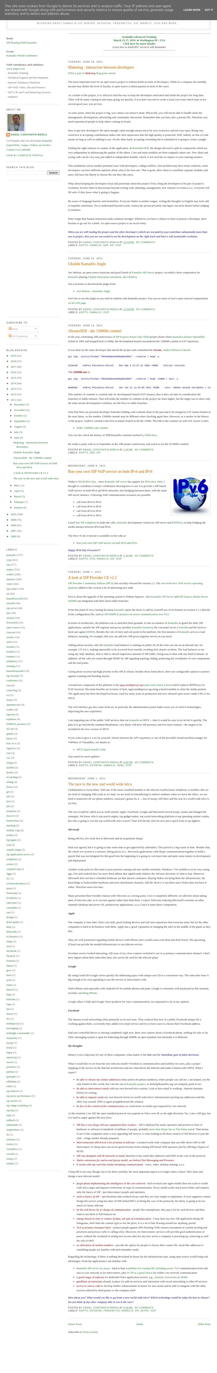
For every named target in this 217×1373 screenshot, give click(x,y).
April (17, 490)
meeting (10, 825)
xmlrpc (10, 1163)
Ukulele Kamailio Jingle (87, 264)
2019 (14, 355)
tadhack (10, 1120)
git (7, 791)
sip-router (11, 588)
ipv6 (92, 559)
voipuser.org (13, 869)
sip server (11, 608)
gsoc (8, 970)
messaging (12, 1028)
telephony (11, 661)
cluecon (10, 632)
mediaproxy (12, 1023)
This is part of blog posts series (91, 73)
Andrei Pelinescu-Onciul (176, 350)
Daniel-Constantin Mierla (29, 135)
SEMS (90, 631)
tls (7, 1134)
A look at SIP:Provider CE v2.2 (92, 577)
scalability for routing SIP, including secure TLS (152, 1268)
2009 (14, 519)
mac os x (11, 743)
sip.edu (10, 1110)
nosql (9, 1047)
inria (8, 975)
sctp (8, 844)
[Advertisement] (23, 248)
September (20, 421)
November (20, 410)
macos (9, 1013)
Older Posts (204, 1324)
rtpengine (11, 839)
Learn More (192, 9)
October (19, 415)
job (8, 806)
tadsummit (12, 1124)
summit (10, 656)
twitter (10, 1144)
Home (139, 1324)
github (9, 733)
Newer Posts (75, 1324)
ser (105, 245)
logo (8, 1004)
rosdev (10, 709)
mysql (9, 1042)
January (18, 507)
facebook (11, 950)
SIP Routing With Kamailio (21, 42)
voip (118, 245)
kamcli (10, 989)
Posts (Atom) (90, 1332)
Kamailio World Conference (22, 55)
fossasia (10, 960)
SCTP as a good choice (139, 1272)
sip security (12, 675)
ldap (8, 994)
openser (10, 579)
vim (8, 753)
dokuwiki (11, 931)
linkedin (10, 999)
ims (8, 613)
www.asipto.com (15, 68)
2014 (14, 383)
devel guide (12, 922)
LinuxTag (11, 690)
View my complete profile (24, 155)
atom (9, 888)
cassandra (11, 907)
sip (112, 245)
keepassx (11, 811)
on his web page (77, 302)
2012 (14, 394)
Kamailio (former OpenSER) (188, 336)
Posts (13, 329)
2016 (14, 372)
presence (11, 1066)
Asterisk (182, 627)
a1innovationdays (16, 883)
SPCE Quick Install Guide (91, 749)
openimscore (13, 704)
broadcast (11, 897)
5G (8, 878)
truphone (11, 719)
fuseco (10, 786)
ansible (10, 767)
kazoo (9, 738)
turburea (10, 1139)
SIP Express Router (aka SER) (132, 336)
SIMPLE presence (16, 724)
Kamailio (138, 148)
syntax (10, 864)
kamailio (96, 245)
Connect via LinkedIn (18, 149)
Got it (209, 9)
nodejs (10, 835)
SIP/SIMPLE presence (116, 614)
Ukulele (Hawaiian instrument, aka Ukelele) (112, 277)
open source (12, 627)
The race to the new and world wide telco (100, 784)
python (10, 1071)
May (17, 485)
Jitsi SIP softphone (85, 522)
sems (120, 765)
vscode (10, 1153)
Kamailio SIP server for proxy (93, 1268)
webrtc (10, 574)
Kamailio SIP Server (143, 272)
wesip (9, 1158)
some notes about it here (157, 684)
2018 (14, 361)
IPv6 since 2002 (154, 481)
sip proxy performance (18, 1095)
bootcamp (11, 893)
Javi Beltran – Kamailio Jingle (93, 291)
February (19, 502)
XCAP (10, 728)
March (18, 496)
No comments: (146, 242)
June (17, 437)
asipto (83, 245)
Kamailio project (136, 1084)
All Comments (18, 336)
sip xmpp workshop (17, 1105)
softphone (11, 859)
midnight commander (18, 1033)
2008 (14, 525)
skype (144, 1311)
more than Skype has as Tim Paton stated (171, 1129)
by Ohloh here (149, 435)
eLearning (12, 777)
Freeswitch (171, 1277)
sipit (8, 1115)
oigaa (9, 1052)
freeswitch (112, 1311)
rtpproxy (11, 748)
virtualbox (12, 1149)
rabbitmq (11, 1081)
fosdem (10, 651)
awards (10, 646)
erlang (9, 782)
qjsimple (11, 1076)
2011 (14, 399)
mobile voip (12, 830)
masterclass (12, 820)
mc (8, 1018)
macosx (10, 815)
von (8, 685)
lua (8, 1008)
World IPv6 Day (87, 481)
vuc (8, 757)
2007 (14, 530)
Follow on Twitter (40, 145)
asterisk (96, 765)
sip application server (18, 854)
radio (9, 1086)
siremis (10, 617)
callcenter (11, 902)
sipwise (10, 714)
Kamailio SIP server (116, 481)
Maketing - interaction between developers (101, 67)
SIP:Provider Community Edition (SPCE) (91, 583)
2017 (14, 366)
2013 (14, 388)
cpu (8, 912)
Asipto (24, 145)
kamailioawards (15, 670)
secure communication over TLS (151, 614)
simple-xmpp (13, 849)
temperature (12, 1129)
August (18, 426)
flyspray (10, 955)
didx (8, 926)
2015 (14, 377)
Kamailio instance (142, 627)
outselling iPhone (87, 993)
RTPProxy (177, 522)
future (9, 965)
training (10, 666)
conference (12, 680)
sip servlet (12, 1100)
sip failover (12, 1091)
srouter (10, 637)
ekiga (9, 941)
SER (146, 148)
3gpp (9, 873)
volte (9, 583)
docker (10, 772)
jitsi (8, 801)
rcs (8, 695)
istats (9, 984)
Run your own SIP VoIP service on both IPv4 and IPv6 (110, 471)
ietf (8, 796)
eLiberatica (12, 936)
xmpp (9, 762)
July (16, 432)
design (10, 917)
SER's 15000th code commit (92, 427)
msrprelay (11, 1038)
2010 (14, 514)
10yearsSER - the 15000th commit (94, 331)
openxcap (11, 1057)
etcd (8, 946)
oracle (9, 1062)
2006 (14, 536)
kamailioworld (14, 598)
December (20, 404)
